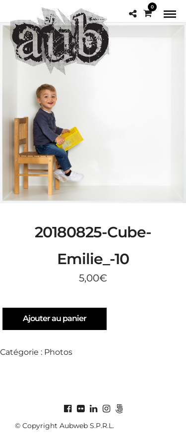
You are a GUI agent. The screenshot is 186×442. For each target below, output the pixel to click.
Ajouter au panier (54, 318)
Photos (58, 352)
